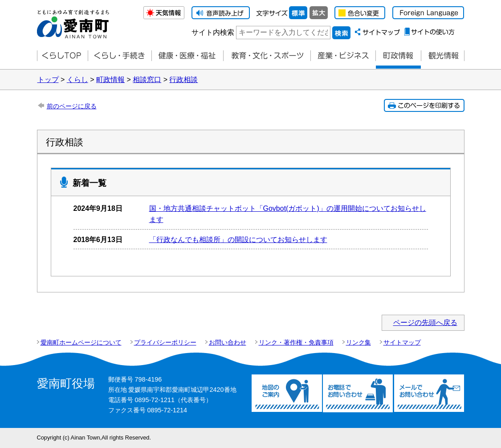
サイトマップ (402, 342)
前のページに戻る (72, 106)
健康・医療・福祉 (187, 56)
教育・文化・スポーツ (266, 56)
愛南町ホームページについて (81, 342)
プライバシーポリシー (165, 342)
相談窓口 (147, 79)
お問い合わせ (227, 342)
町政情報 (398, 56)
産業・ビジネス (342, 56)
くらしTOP (62, 56)
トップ (48, 79)
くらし (77, 79)
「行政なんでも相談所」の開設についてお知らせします (238, 239)
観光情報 (442, 56)
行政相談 (183, 79)
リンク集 (358, 342)
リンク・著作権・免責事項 (296, 342)
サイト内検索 (212, 32)
